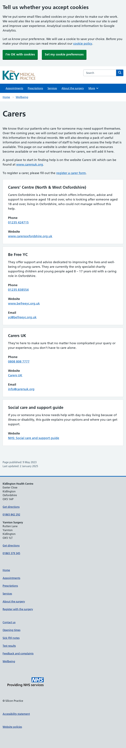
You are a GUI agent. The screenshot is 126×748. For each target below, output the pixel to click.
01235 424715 (18, 222)
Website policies (12, 726)
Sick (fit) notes (11, 638)
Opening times (11, 630)
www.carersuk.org (29, 164)
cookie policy (82, 43)
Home (6, 97)
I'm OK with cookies (20, 54)
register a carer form (71, 173)
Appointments (14, 88)
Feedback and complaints (18, 653)
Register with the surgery (18, 609)
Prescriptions (35, 88)
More (93, 88)
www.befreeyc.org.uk (24, 303)
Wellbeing (22, 97)
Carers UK (15, 375)
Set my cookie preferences (64, 54)
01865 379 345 (11, 553)
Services (52, 88)
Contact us (9, 622)
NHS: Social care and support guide (33, 438)
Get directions (11, 506)
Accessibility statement (16, 714)
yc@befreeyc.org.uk (22, 317)
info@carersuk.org (21, 389)
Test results (9, 645)
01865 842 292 (11, 514)
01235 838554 (18, 290)
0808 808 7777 (19, 361)
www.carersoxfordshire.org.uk (30, 236)
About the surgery (73, 88)
